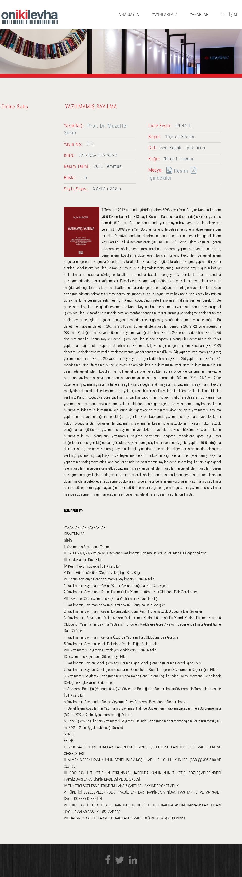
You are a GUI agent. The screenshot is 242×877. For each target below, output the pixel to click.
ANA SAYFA (129, 14)
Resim (176, 171)
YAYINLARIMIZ (164, 14)
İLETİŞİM (229, 14)
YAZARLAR (199, 14)
